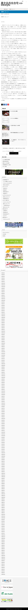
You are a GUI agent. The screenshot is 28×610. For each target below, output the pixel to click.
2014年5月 (3, 399)
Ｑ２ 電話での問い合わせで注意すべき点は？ (19, 149)
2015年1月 (3, 389)
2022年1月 (3, 295)
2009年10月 (3, 476)
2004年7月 (3, 565)
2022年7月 (3, 291)
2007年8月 (3, 521)
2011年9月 (3, 437)
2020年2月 (3, 327)
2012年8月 (3, 421)
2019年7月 (3, 336)
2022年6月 (3, 293)
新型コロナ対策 (5, 184)
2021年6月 (3, 305)
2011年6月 (3, 442)
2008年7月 (3, 502)
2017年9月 (3, 356)
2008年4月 (3, 507)
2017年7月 (3, 358)
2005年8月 (3, 562)
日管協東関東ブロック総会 (7, 164)
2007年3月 (3, 529)
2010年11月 (3, 454)
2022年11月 (3, 284)
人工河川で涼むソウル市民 (15, 125)
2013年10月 (3, 404)
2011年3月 (3, 447)
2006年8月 (3, 541)
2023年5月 (3, 274)
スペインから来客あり (14, 118)
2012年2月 (3, 428)
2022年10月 (3, 286)
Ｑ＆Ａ (4, 215)
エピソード (4, 186)
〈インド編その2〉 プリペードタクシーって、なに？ (18, 140)
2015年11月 (3, 375)
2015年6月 (3, 382)
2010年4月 (3, 466)
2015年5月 (3, 384)
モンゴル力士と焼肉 (13, 111)
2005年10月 (3, 558)
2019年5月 (3, 339)
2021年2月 (3, 310)
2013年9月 (3, 406)
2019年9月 (3, 334)
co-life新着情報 (5, 179)
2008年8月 (3, 500)
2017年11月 (3, 353)
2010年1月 (3, 471)
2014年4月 (3, 401)
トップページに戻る (14, 153)
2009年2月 (3, 490)
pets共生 (4, 188)
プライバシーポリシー (6, 232)
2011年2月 (3, 449)
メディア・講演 (5, 200)
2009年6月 (3, 483)
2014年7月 (3, 396)
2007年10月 (3, 517)
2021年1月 (3, 312)
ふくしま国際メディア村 (6, 181)
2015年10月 (3, 377)
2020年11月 (3, 315)
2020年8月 (3, 320)
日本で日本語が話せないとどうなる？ (17, 132)
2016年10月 (3, 365)
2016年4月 (3, 372)
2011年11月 (3, 433)
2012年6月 (3, 423)
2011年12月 (3, 432)
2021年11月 (3, 298)
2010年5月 (3, 464)
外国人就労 (4, 217)
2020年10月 (3, 317)
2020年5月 (3, 322)
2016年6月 (3, 370)
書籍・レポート (5, 203)
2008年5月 (3, 505)
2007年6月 (3, 524)
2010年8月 (3, 459)
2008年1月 (3, 512)
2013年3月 (3, 413)
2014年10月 (3, 394)
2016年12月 (3, 363)
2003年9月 (3, 567)
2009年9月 (3, 478)
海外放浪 (4, 193)
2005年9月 (3, 560)
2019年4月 (3, 341)
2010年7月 (3, 461)
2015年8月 (3, 380)
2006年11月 (3, 536)
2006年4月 (3, 548)
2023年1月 (3, 281)
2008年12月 (3, 493)
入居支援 (4, 210)
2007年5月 (3, 526)
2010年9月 (3, 457)
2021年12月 (3, 296)
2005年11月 (3, 557)
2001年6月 (3, 570)
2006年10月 (3, 538)
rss (22, 1)
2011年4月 (3, 445)
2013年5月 (3, 411)
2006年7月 (3, 543)
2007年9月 (3, 519)
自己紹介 (4, 235)
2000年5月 (3, 572)
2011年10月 (3, 435)
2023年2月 (3, 279)
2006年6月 (3, 545)
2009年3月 (3, 488)
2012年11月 (3, 418)
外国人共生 (4, 208)
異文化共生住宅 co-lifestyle (12, 4)
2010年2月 (3, 469)
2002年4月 (3, 569)
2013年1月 (3, 416)
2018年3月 (3, 348)
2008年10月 (3, 497)
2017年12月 (3, 351)
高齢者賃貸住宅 (5, 198)
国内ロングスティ (5, 196)
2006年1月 (3, 553)
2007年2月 (3, 531)
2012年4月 (3, 425)
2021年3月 (3, 308)
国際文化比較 (5, 191)
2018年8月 (3, 344)
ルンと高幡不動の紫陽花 (6, 159)
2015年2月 (3, 387)
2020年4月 (3, 324)
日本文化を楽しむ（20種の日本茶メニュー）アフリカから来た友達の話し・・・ (8, 149)
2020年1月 (3, 329)
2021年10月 (3, 300)
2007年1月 (3, 533)
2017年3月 (3, 360)
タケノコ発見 (5, 166)
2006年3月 (3, 550)
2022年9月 (3, 288)
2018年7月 (3, 346)
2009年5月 (3, 485)
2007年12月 (3, 514)
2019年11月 (3, 332)
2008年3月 (3, 509)
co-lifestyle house (6, 205)
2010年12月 (3, 452)
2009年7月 (3, 481)
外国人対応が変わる (6, 161)
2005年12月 (3, 555)
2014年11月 (3, 392)
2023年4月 (3, 276)
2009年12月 (3, 473)
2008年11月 (3, 495)
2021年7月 (3, 303)
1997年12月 (3, 574)
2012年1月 (3, 430)
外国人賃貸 (5, 212)
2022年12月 (3, 283)
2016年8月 (3, 368)
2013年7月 (3, 408)
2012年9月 (3, 420)
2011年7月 (3, 440)
